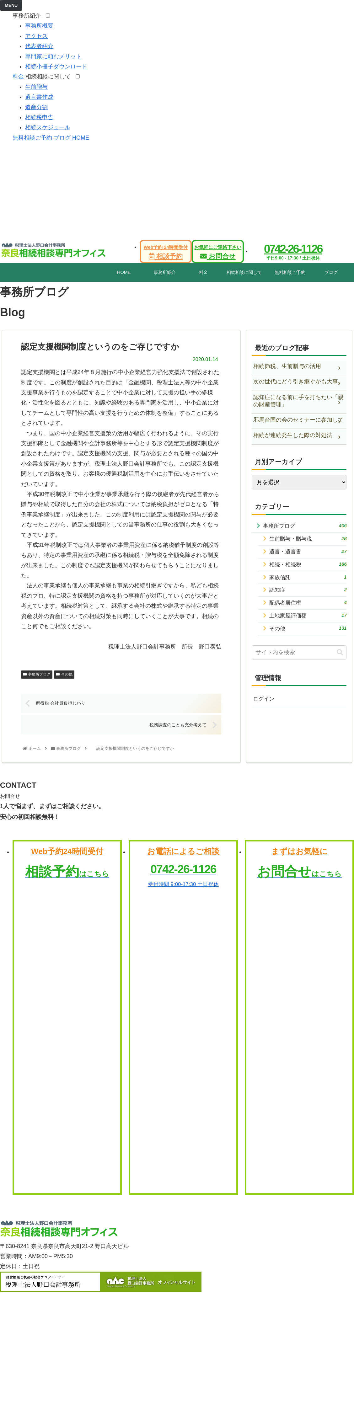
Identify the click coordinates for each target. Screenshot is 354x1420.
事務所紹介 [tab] (165, 272)
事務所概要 (39, 26)
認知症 (308, 594)
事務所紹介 (28, 16)
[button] (340, 659)
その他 (64, 674)
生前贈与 (36, 87)
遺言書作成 (39, 97)
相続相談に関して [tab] (244, 272)
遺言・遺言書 (308, 553)
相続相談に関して (49, 76)
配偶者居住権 (308, 607)
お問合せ (217, 252)
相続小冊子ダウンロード (56, 66)
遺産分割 (36, 107)
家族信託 (308, 580)
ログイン (264, 706)
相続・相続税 (308, 566)
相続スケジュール (47, 127)
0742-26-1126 (293, 249)
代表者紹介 (39, 46)
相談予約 (166, 252)
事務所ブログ (37, 674)
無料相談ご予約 (32, 138)
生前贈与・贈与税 (308, 539)
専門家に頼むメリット (53, 56)
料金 (18, 76)
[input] (299, 660)
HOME (80, 138)
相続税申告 (39, 117)
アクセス (36, 36)
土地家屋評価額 (308, 621)
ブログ (62, 138)
